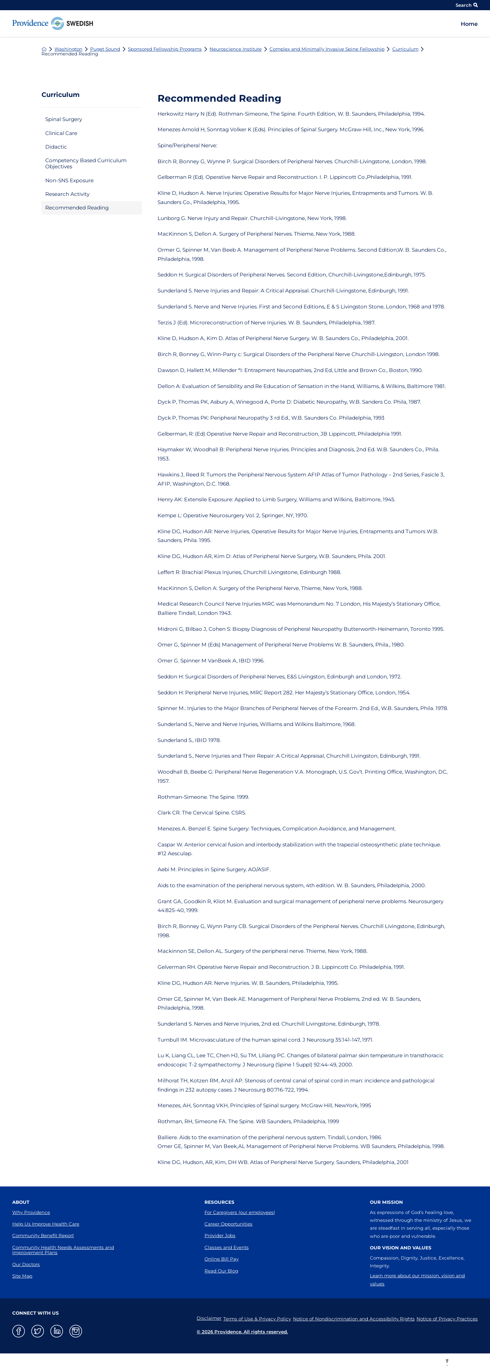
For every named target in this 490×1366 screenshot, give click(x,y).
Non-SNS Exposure (69, 180)
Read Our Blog (221, 1271)
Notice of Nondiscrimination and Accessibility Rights (350, 1318)
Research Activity (67, 194)
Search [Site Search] (467, 5)
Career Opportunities (228, 1224)
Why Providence (31, 1212)
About (20, 1202)
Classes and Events (227, 1247)
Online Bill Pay (222, 1259)
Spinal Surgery (63, 119)
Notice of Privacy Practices (447, 1318)
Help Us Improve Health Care (45, 1224)
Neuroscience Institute (236, 49)
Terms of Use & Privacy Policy (250, 1318)
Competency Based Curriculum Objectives (86, 163)
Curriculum (405, 49)
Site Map (22, 1276)
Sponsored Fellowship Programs (165, 49)
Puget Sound (105, 49)
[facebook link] (18, 1331)
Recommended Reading (77, 207)
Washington (68, 49)
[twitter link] (37, 1331)
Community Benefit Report (43, 1235)
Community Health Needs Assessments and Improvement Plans (63, 1250)
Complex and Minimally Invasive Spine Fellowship (327, 49)
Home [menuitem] (469, 23)
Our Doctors (26, 1264)
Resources (219, 1202)
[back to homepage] (44, 49)
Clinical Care (61, 133)
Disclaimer (198, 1318)
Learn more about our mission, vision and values (417, 1279)
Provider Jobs (220, 1235)
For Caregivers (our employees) (240, 1212)
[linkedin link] (56, 1331)
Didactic (56, 147)
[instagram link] (75, 1331)
